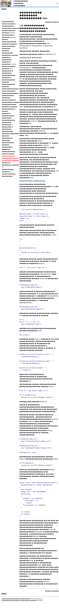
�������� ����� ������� (34, 51)
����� (48, 22)
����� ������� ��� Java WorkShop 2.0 (37, 54)
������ (55, 22)
